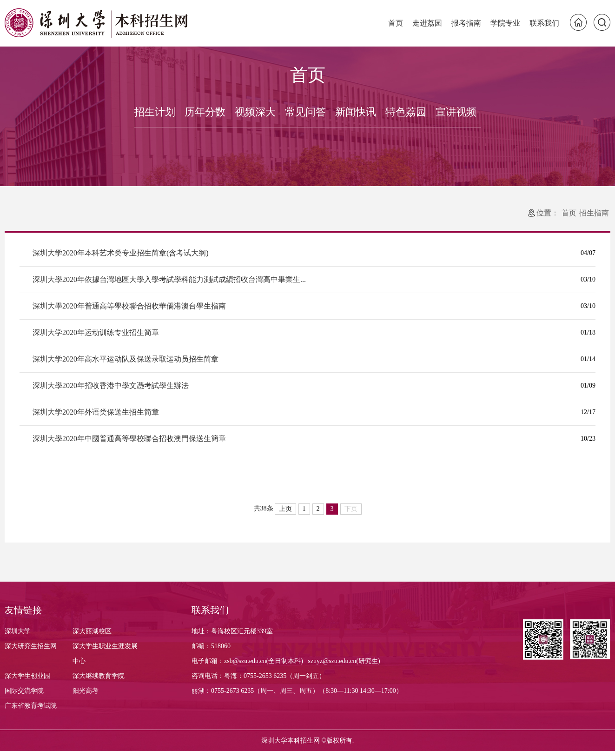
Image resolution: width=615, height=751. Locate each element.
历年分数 (205, 112)
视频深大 (255, 112)
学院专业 (505, 23)
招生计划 (154, 112)
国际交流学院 (24, 690)
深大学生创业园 (27, 675)
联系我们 (544, 23)
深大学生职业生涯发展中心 (105, 653)
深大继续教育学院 (99, 675)
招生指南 (594, 213)
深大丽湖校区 (92, 631)
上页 (285, 508)
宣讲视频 (456, 112)
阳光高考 (86, 690)
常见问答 (305, 112)
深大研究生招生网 (31, 646)
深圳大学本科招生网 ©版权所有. (307, 741)
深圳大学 (18, 631)
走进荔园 (427, 23)
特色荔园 (405, 112)
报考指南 (466, 23)
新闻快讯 (355, 112)
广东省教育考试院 (31, 705)
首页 (395, 23)
